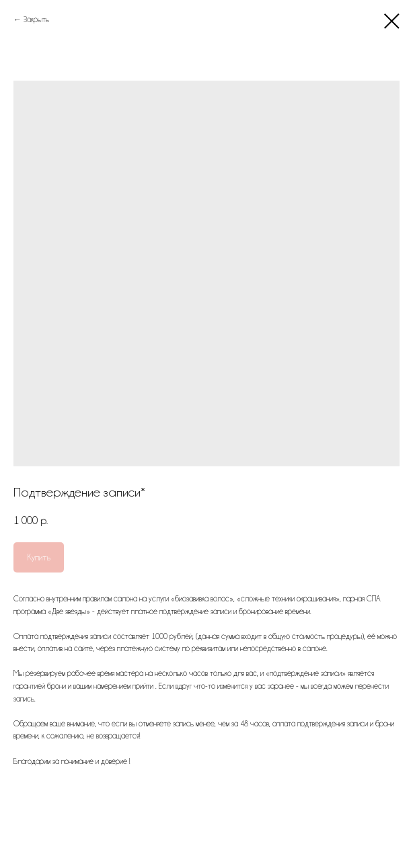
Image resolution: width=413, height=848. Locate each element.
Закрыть (36, 19)
